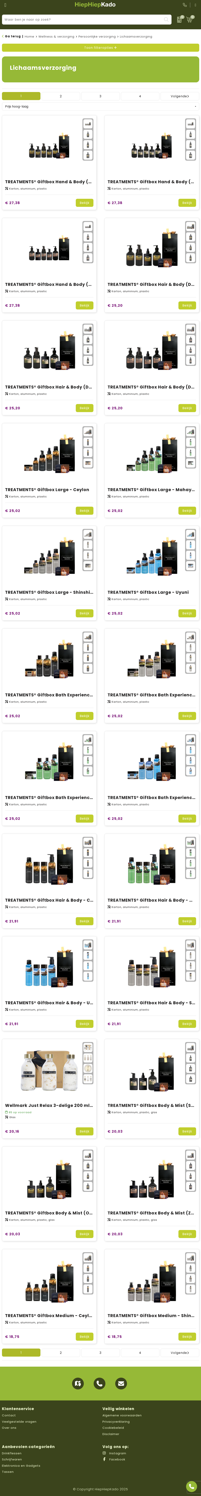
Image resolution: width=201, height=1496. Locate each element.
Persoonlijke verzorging (97, 36)
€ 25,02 (12, 510)
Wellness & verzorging (56, 36)
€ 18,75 (12, 1336)
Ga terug (13, 36)
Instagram (114, 1453)
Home (29, 36)
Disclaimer (110, 1434)
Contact (9, 1415)
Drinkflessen (12, 1453)
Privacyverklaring (116, 1422)
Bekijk (85, 203)
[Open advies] (191, 1486)
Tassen (8, 1472)
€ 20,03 (115, 1131)
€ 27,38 (12, 203)
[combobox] (82, 20)
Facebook (113, 1459)
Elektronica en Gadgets (21, 1466)
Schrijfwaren (12, 1459)
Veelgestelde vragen (19, 1422)
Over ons (9, 1428)
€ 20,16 (12, 1131)
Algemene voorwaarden (122, 1415)
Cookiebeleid (113, 1428)
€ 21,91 (11, 921)
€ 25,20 (115, 305)
